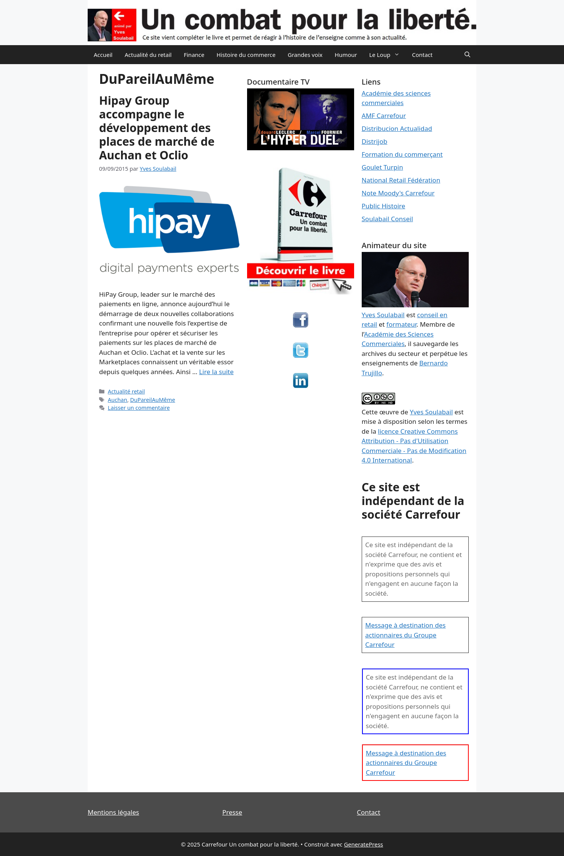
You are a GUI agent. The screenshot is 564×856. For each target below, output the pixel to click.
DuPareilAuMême (152, 399)
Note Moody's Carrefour (398, 193)
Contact (422, 54)
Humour (346, 54)
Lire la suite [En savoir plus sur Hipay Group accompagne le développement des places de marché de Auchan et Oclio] (216, 371)
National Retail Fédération (401, 180)
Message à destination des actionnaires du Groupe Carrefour (405, 635)
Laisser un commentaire (139, 407)
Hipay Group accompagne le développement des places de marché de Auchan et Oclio (156, 128)
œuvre (389, 412)
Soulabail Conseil (387, 218)
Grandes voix (305, 54)
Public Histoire (383, 205)
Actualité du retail (148, 54)
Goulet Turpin (382, 167)
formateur (401, 324)
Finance (194, 54)
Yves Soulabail (431, 412)
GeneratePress (363, 844)
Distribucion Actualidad (397, 128)
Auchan (117, 399)
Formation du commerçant (402, 154)
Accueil (103, 54)
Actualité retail (126, 391)
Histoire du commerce (246, 54)
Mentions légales (113, 812)
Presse (232, 812)
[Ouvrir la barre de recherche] (467, 54)
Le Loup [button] (387, 54)
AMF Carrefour (384, 115)
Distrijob (375, 141)
